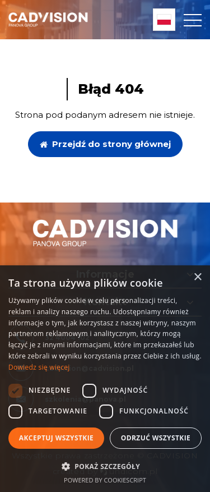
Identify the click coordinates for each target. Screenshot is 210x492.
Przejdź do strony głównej (105, 144)
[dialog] (105, 378)
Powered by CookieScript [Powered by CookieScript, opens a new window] (105, 480)
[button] (105, 466)
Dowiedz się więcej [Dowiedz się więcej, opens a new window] (39, 367)
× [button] (197, 277)
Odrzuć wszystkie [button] (155, 438)
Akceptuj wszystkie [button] (56, 438)
